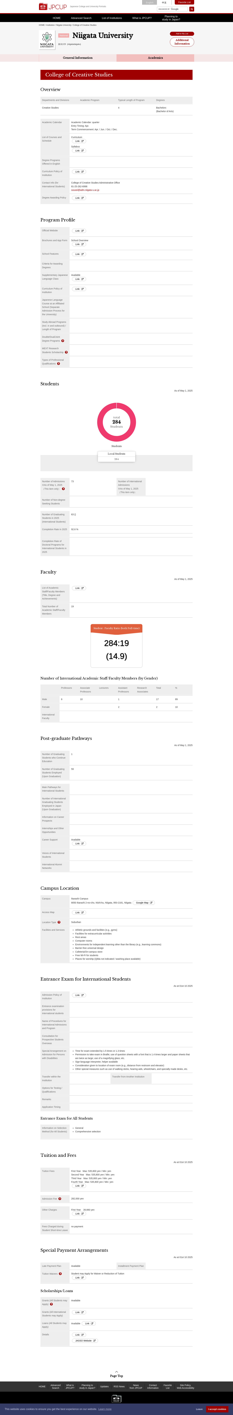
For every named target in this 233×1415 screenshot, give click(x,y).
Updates (104, 1386)
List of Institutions (112, 18)
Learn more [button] (104, 1409)
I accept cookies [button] (217, 1409)
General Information (78, 57)
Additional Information (182, 42)
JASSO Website (85, 1340)
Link (79, 141)
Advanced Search (81, 18)
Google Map (144, 902)
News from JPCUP (136, 1386)
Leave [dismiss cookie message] (199, 1409)
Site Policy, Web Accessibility (185, 1386)
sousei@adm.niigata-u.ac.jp (85, 190)
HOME (57, 18)
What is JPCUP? (142, 18)
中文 (164, 2)
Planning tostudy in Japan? (171, 18)
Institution (50, 25)
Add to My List (182, 34)
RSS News (119, 1386)
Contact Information (153, 1386)
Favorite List (184, 2)
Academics (155, 57)
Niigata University (63, 25)
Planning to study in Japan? (87, 1386)
